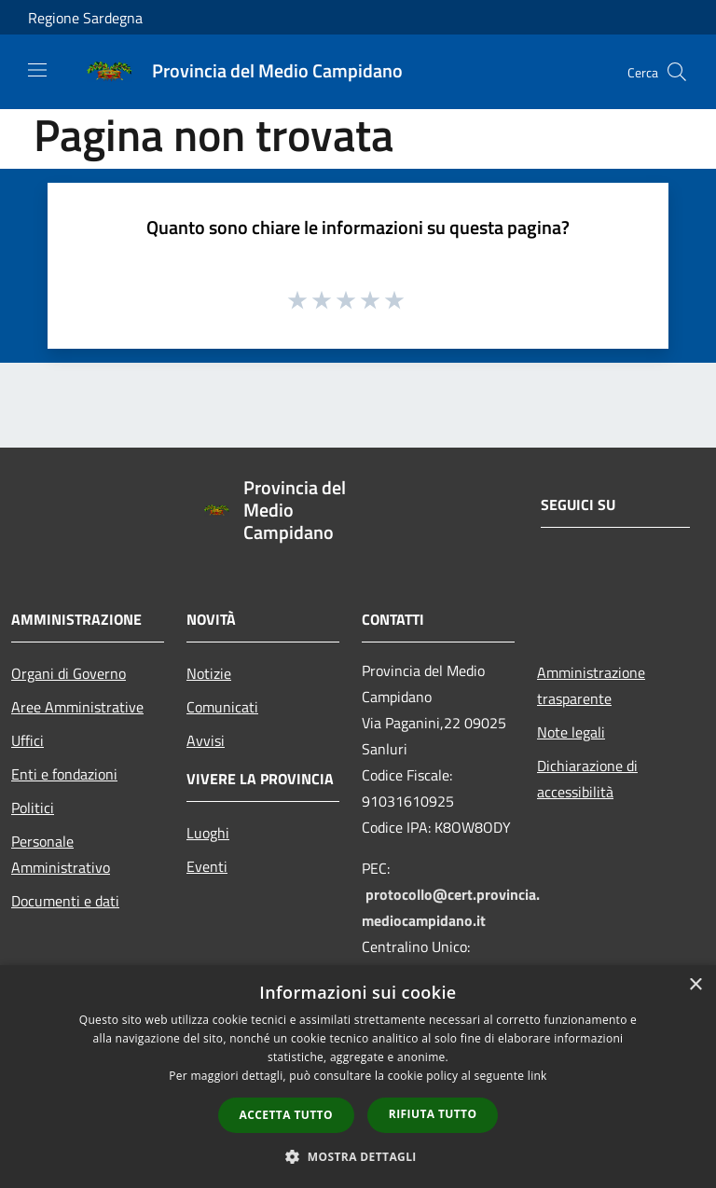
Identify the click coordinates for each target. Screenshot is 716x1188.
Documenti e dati (65, 901)
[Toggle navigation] (37, 70)
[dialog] (358, 1076)
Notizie (208, 673)
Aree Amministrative (77, 707)
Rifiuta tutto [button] (433, 1114)
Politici (32, 807)
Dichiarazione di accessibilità (587, 778)
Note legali (571, 732)
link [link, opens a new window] (537, 1076)
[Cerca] (677, 72)
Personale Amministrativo (60, 854)
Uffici (27, 740)
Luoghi (207, 833)
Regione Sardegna (85, 18)
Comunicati (222, 707)
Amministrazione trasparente (591, 685)
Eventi (206, 866)
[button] (358, 1156)
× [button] (695, 985)
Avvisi (205, 740)
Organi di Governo (68, 673)
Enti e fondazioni (64, 774)
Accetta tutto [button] (286, 1115)
